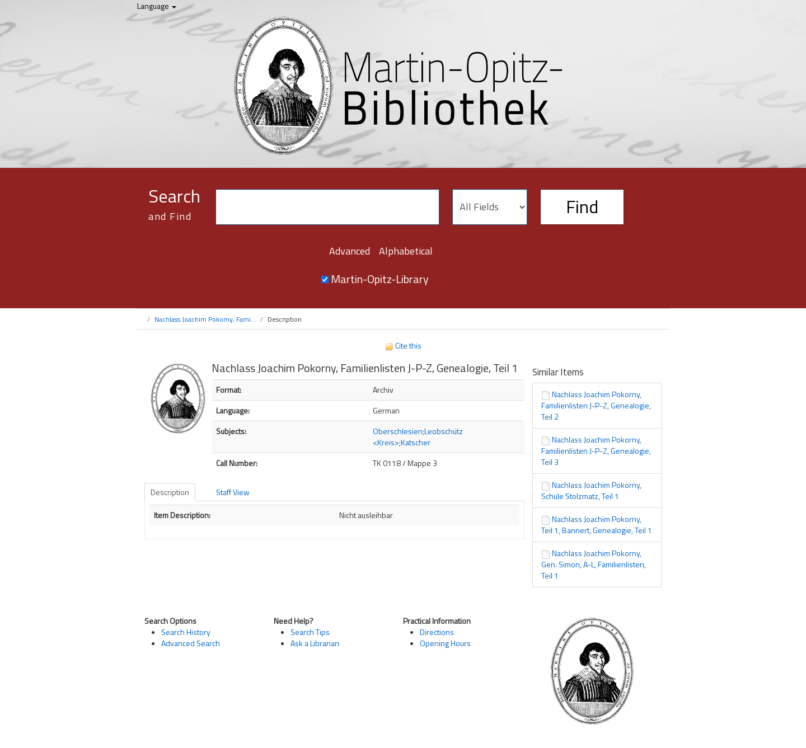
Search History (185, 632)
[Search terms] (327, 207)
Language (156, 6)
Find (582, 206)
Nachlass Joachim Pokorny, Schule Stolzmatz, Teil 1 (591, 490)
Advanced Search (190, 643)
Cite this (403, 345)
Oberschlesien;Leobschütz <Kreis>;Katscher (418, 436)
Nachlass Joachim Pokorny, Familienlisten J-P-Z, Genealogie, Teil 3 (596, 451)
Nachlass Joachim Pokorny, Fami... (205, 319)
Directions (437, 632)
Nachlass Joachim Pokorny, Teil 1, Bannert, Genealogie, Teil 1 (596, 524)
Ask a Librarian (314, 643)
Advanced (349, 250)
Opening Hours (445, 643)
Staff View (233, 492)
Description (170, 492)
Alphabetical (406, 250)
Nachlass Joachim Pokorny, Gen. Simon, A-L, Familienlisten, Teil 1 (593, 564)
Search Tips (310, 632)
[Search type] (489, 207)
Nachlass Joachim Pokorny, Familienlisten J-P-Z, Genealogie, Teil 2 (596, 405)
